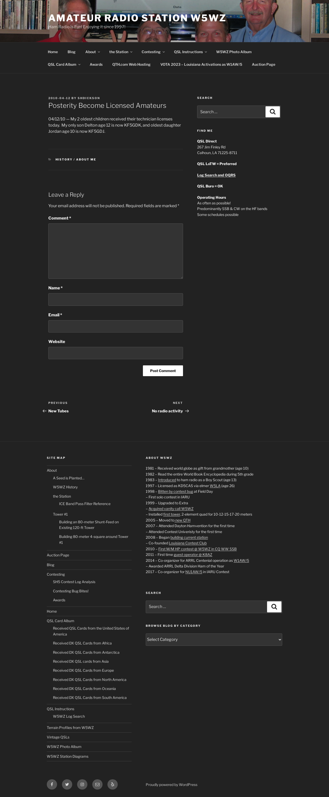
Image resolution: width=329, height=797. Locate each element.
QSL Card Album (64, 64)
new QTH (182, 520)
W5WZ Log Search (69, 716)
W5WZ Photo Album (234, 52)
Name (55, 288)
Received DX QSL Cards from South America (90, 697)
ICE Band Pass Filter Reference (85, 503)
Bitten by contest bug (175, 491)
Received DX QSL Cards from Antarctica (86, 652)
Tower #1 (60, 514)
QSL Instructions (191, 52)
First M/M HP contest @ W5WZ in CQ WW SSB (197, 549)
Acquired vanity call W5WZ (171, 508)
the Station (121, 52)
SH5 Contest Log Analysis (74, 582)
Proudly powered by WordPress (171, 784)
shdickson (89, 98)
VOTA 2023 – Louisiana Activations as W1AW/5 (201, 64)
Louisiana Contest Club (188, 543)
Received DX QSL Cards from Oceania (84, 688)
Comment (59, 218)
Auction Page (263, 64)
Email (55, 314)
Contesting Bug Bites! (70, 591)
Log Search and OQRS (216, 175)
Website (56, 341)
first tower (171, 514)
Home (53, 52)
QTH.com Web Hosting (131, 64)
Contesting (154, 52)
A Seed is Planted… (68, 478)
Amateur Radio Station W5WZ (137, 18)
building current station (189, 537)
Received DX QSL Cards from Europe (83, 670)
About (93, 52)
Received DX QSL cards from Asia (81, 661)
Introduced (167, 480)
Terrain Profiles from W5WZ (70, 727)
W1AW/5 (241, 560)
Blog (72, 52)
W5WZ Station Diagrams (67, 756)
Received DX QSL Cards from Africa (82, 643)
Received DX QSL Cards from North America (89, 679)
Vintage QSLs (58, 737)
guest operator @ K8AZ (193, 554)
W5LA (215, 485)
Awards (96, 64)
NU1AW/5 (193, 572)
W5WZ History (65, 487)
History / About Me (76, 159)
